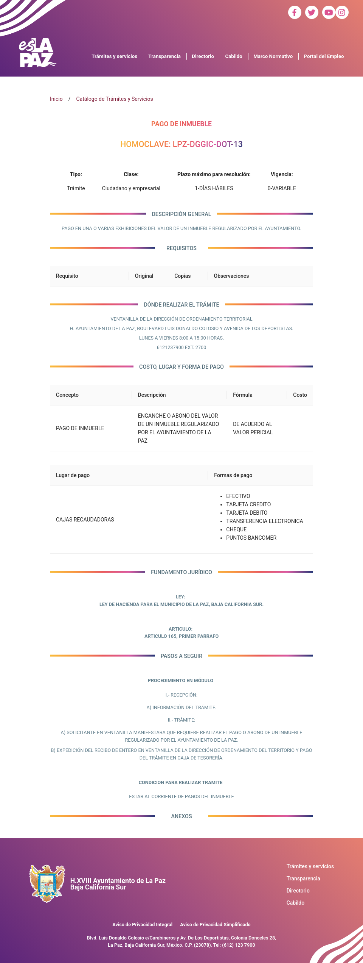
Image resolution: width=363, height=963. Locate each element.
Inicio (56, 99)
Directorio (298, 891)
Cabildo (296, 903)
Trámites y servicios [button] (114, 56)
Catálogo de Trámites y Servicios (114, 99)
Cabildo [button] (233, 56)
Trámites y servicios (310, 866)
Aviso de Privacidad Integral (142, 924)
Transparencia (303, 878)
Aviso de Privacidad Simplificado (215, 924)
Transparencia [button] (164, 56)
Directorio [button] (203, 56)
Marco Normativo (273, 56)
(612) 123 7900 (238, 945)
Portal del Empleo (324, 56)
